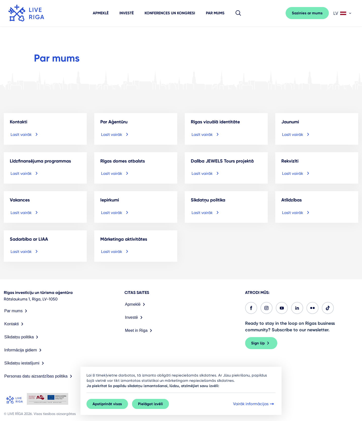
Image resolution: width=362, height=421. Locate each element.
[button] (238, 13)
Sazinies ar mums (307, 13)
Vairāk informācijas (254, 404)
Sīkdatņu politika (22, 337)
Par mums (215, 13)
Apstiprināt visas (107, 404)
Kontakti (14, 324)
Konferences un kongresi (170, 13)
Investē (126, 13)
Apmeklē (101, 13)
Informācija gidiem (23, 350)
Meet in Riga (139, 331)
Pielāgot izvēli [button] (150, 404)
